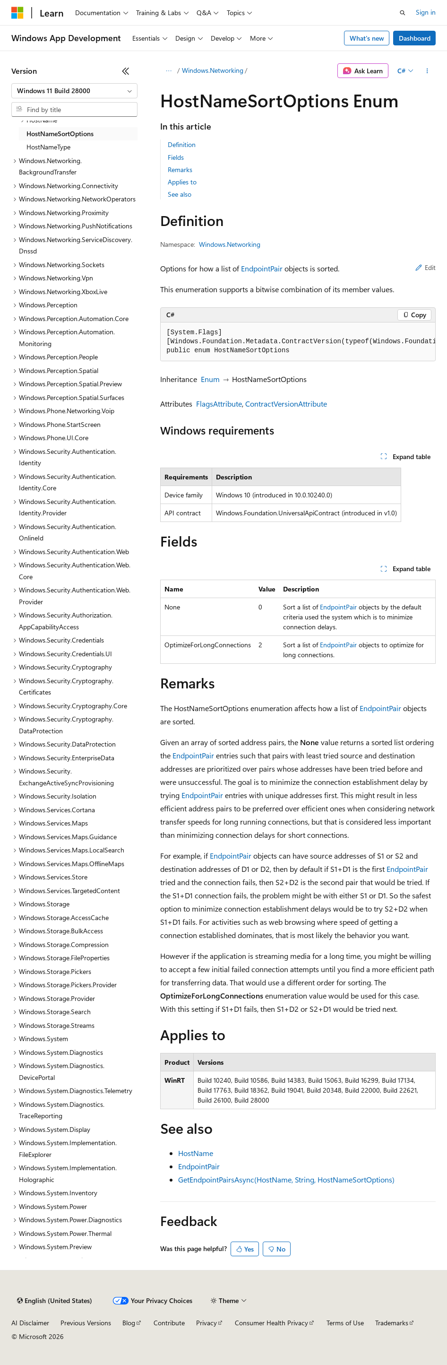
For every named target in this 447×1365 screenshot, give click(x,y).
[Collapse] (126, 70)
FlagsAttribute (219, 404)
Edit (425, 267)
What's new (367, 38)
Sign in (426, 12)
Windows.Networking (212, 70)
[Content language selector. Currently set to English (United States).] (54, 1300)
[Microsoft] (17, 13)
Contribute (169, 1322)
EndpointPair (262, 268)
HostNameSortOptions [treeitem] (60, 133)
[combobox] (74, 90)
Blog (128, 1322)
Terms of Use (345, 1322)
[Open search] (402, 12)
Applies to (182, 181)
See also (179, 194)
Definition (182, 144)
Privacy (206, 1322)
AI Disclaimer (30, 1322)
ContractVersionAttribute (286, 404)
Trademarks (391, 1322)
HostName (195, 1153)
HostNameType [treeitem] (48, 146)
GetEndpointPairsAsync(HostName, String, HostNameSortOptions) (286, 1179)
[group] (298, 341)
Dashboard (414, 38)
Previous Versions (85, 1322)
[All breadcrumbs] (168, 70)
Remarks (180, 169)
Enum (210, 379)
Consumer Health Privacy (271, 1322)
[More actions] (427, 70)
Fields (176, 157)
